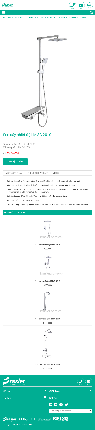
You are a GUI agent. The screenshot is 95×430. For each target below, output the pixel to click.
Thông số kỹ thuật (38, 173)
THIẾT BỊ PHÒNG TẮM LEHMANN (52, 18)
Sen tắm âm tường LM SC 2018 (47, 281)
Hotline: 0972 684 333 (80, 382)
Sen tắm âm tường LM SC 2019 (47, 245)
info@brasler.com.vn (88, 382)
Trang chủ (7, 18)
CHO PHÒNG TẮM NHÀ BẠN (25, 18)
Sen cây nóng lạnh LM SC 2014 (47, 364)
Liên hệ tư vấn (15, 161)
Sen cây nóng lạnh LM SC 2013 (47, 319)
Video (56, 173)
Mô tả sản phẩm (14, 173)
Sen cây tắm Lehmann (77, 18)
